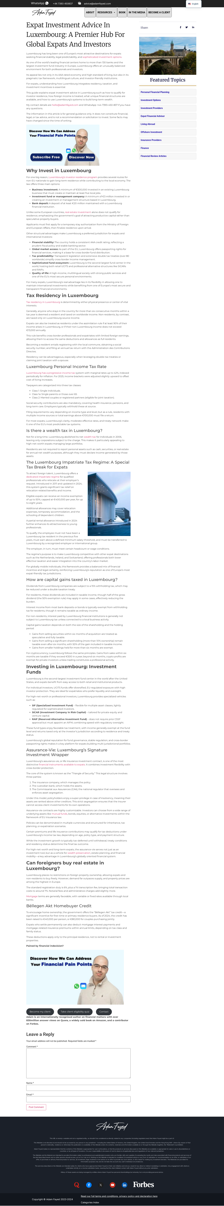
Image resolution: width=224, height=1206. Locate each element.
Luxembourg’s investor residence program (73, 177)
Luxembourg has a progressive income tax (50, 373)
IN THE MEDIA (137, 12)
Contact (104, 1011)
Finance (145, 148)
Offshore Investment (151, 132)
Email (30, 1095)
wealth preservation (79, 853)
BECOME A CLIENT (159, 12)
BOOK (122, 12)
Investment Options (151, 100)
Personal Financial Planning (155, 92)
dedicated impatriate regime (42, 476)
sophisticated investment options (102, 57)
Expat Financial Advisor (153, 116)
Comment (32, 1047)
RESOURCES (107, 12)
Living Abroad (148, 124)
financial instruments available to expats (62, 764)
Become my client (40, 1011)
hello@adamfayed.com (65, 105)
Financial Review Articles (153, 156)
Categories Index (90, 1202)
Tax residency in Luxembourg (43, 302)
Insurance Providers (151, 140)
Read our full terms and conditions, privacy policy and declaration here (119, 1196)
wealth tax (90, 436)
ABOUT (90, 12)
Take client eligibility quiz (75, 1011)
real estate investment (78, 212)
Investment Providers (152, 108)
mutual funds (59, 813)
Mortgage (32, 896)
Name (30, 1083)
